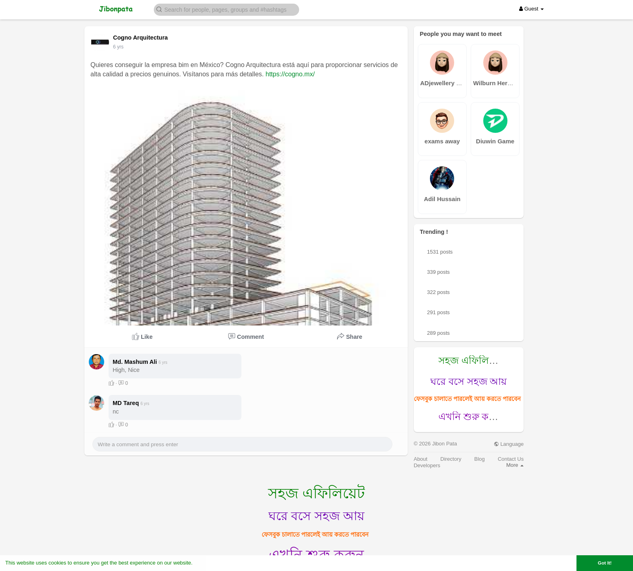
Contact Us (511, 459)
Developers (427, 465)
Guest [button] (531, 9)
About (421, 459)
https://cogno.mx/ (290, 74)
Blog (479, 459)
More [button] (515, 465)
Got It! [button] (605, 562)
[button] (226, 9)
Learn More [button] (208, 563)
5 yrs (118, 47)
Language (509, 444)
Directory (450, 459)
